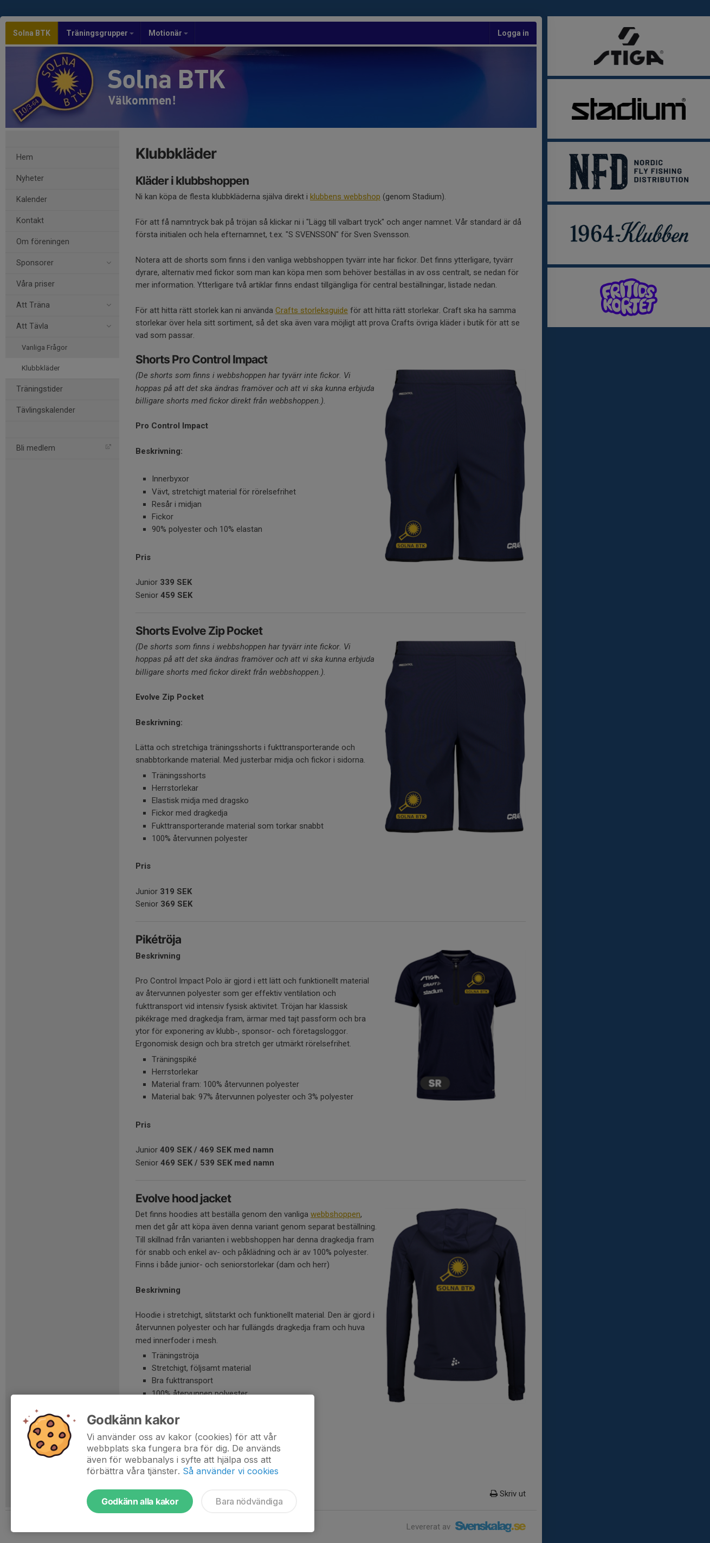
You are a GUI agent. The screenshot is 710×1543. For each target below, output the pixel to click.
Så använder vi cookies (231, 1471)
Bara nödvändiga (249, 1501)
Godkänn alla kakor (139, 1501)
